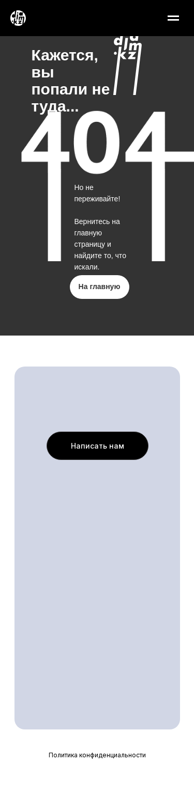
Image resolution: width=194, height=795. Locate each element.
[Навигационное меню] (173, 18)
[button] (97, 446)
